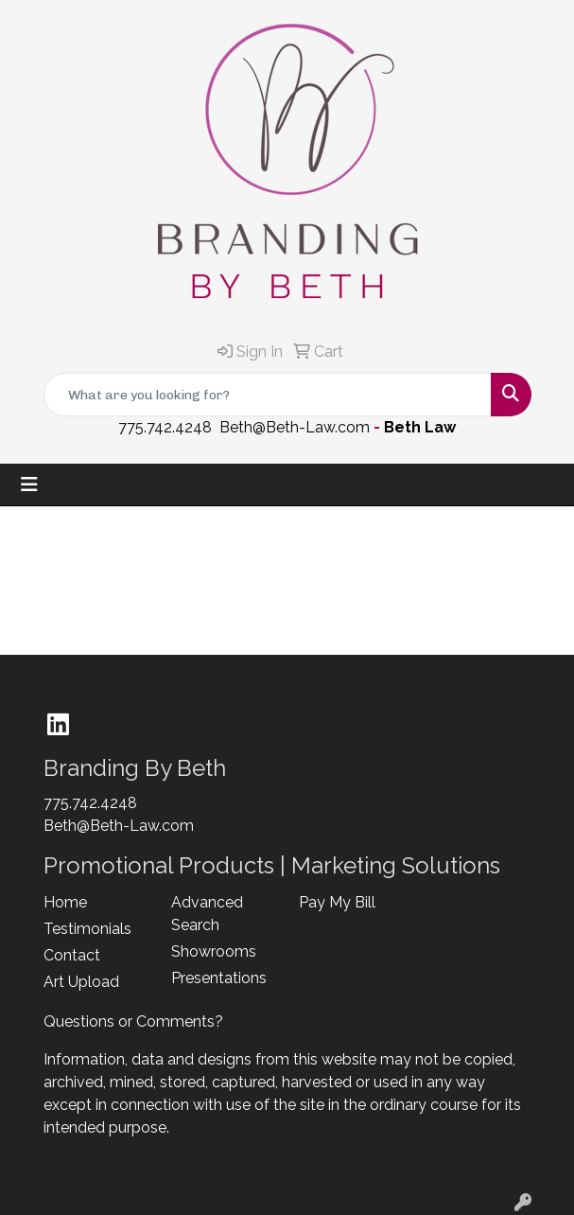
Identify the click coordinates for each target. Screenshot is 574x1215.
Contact (71, 955)
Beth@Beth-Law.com (294, 427)
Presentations (219, 978)
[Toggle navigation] (29, 484)
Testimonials (87, 929)
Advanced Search (207, 913)
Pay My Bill (337, 902)
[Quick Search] (267, 394)
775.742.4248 (165, 427)
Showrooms (213, 951)
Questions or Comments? (133, 1021)
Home (65, 902)
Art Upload (81, 982)
